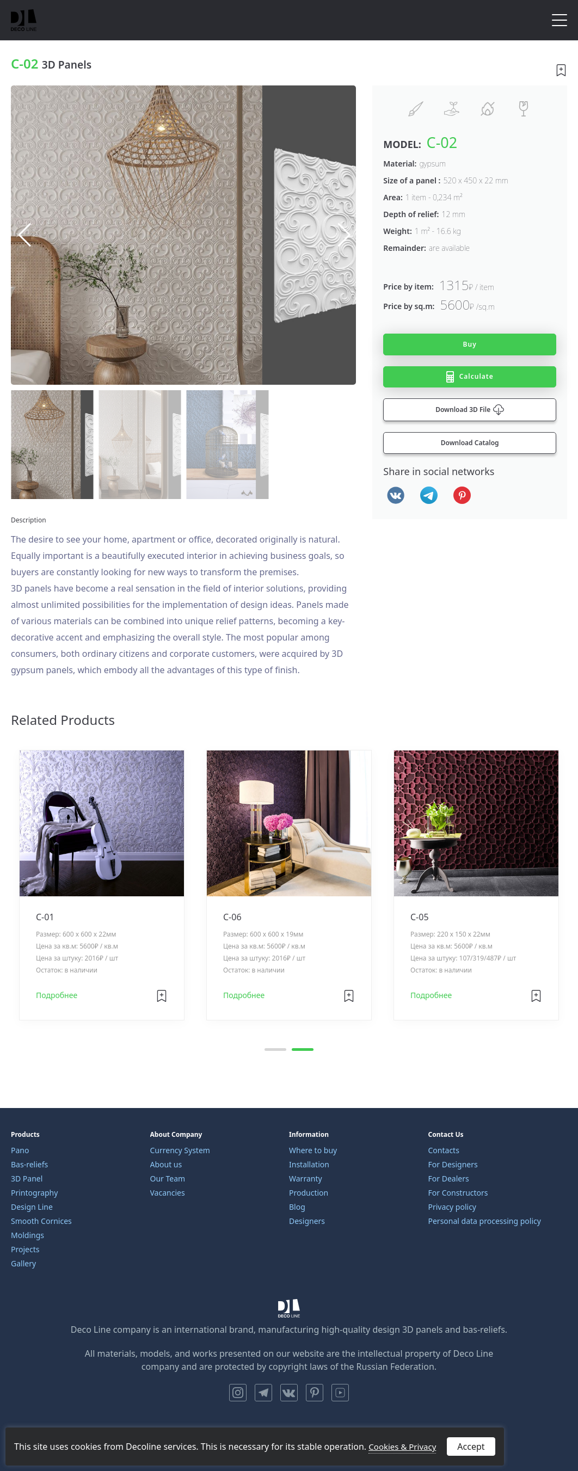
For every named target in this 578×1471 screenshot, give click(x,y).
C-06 (232, 918)
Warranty (305, 1178)
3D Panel (26, 1178)
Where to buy (313, 1150)
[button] (343, 235)
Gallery (23, 1263)
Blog (297, 1207)
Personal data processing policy (484, 1221)
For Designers (453, 1164)
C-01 (45, 918)
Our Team (168, 1178)
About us (166, 1164)
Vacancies (167, 1192)
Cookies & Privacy (402, 1446)
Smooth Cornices (41, 1221)
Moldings (27, 1235)
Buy (470, 344)
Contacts (443, 1150)
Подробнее (56, 995)
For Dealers (448, 1178)
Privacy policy (452, 1207)
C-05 (419, 918)
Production (308, 1192)
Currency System (180, 1150)
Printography (34, 1192)
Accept (470, 1446)
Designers (307, 1221)
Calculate (470, 377)
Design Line (32, 1207)
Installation (309, 1164)
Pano (20, 1150)
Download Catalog (470, 442)
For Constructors (458, 1192)
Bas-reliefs (29, 1164)
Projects (25, 1249)
